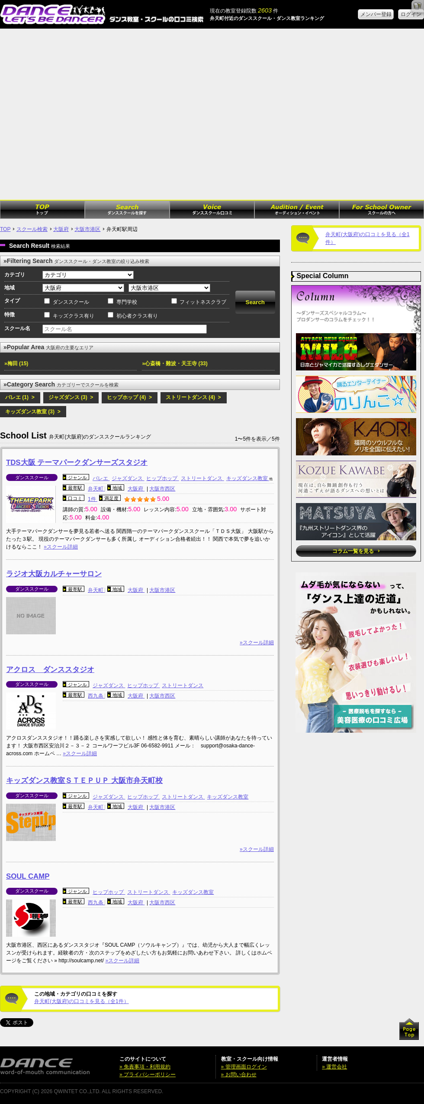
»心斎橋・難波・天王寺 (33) (174, 363)
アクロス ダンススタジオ (50, 670)
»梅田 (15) (16, 363)
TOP (5, 229)
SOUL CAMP (27, 876)
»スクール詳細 (61, 547)
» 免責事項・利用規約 (144, 1067)
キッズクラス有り (73, 316)
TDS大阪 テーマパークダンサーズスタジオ (77, 462)
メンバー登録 (376, 14)
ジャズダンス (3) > (70, 397)
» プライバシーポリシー (147, 1075)
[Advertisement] (81, 114)
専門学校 (126, 302)
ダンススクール (71, 302)
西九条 (96, 696)
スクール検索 (32, 229)
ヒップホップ (162, 478)
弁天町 (96, 489)
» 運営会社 (334, 1067)
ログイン (411, 14)
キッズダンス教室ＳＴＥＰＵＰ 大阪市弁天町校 (84, 780)
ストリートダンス (202, 478)
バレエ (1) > (20, 397)
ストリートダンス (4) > (193, 397)
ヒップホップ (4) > (129, 397)
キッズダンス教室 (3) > (33, 412)
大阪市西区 (162, 489)
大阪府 (61, 229)
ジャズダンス (128, 478)
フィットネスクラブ (203, 302)
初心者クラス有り (137, 316)
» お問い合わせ (239, 1075)
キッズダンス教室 (247, 478)
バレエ (101, 478)
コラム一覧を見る (355, 551)
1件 (92, 499)
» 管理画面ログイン (244, 1067)
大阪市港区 (87, 229)
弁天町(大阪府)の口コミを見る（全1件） (81, 1001)
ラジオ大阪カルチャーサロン (54, 574)
